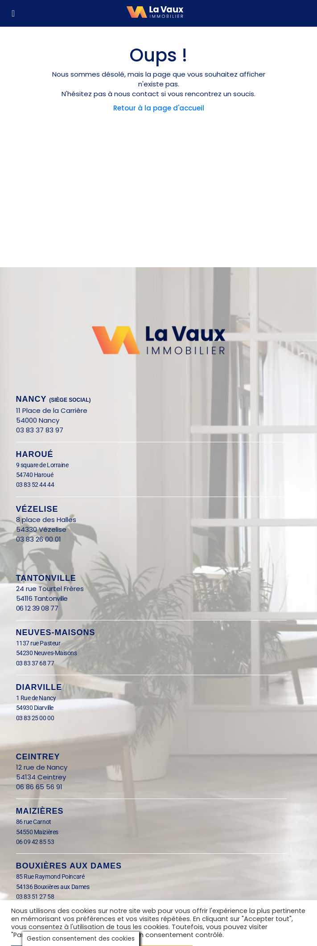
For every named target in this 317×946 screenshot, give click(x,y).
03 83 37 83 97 (39, 430)
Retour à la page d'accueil (158, 108)
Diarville (39, 687)
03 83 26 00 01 (38, 539)
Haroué (35, 454)
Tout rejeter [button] (116, 930)
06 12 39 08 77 (37, 608)
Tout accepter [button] (166, 930)
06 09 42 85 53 (35, 841)
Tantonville (46, 578)
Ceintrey (38, 756)
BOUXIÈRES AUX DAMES (69, 865)
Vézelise (37, 509)
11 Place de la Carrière (51, 410)
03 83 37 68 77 (35, 663)
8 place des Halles (49, 519)
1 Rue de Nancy (36, 697)
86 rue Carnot (40, 821)
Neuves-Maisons (55, 632)
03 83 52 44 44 (35, 484)
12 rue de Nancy (41, 767)
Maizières (40, 811)
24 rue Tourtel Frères (50, 588)
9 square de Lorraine (42, 465)
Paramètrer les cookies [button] (50, 930)
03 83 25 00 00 (35, 718)
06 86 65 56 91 (39, 786)
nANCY (53, 399)
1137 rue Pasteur (38, 643)
